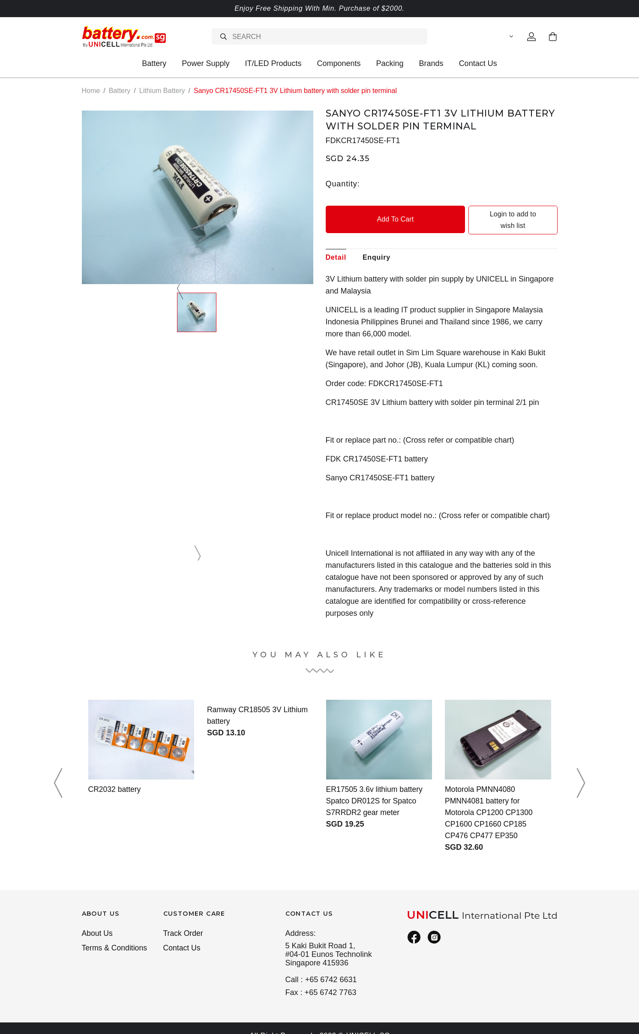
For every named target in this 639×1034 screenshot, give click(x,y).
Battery (154, 63)
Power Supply (205, 63)
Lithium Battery (162, 90)
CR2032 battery (115, 777)
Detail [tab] (336, 245)
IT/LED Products (273, 63)
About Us (98, 922)
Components (338, 63)
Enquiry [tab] (376, 245)
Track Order (183, 922)
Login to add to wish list (500, 214)
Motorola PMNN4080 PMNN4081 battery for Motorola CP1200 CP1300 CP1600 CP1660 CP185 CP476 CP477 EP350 (490, 800)
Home (91, 90)
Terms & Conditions (115, 937)
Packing (390, 63)
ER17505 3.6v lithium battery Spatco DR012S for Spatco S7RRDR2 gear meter (375, 789)
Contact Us (478, 63)
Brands (431, 63)
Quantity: (343, 183)
